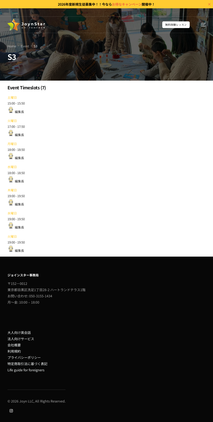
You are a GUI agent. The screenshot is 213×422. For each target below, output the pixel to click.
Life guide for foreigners (25, 369)
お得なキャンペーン (127, 4)
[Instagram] (11, 410)
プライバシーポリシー (24, 357)
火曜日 (12, 120)
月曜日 (12, 143)
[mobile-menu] (201, 25)
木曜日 (12, 190)
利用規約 (14, 351)
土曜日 (12, 97)
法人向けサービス (20, 338)
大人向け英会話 (19, 332)
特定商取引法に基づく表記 (27, 363)
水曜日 (12, 167)
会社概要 (14, 344)
